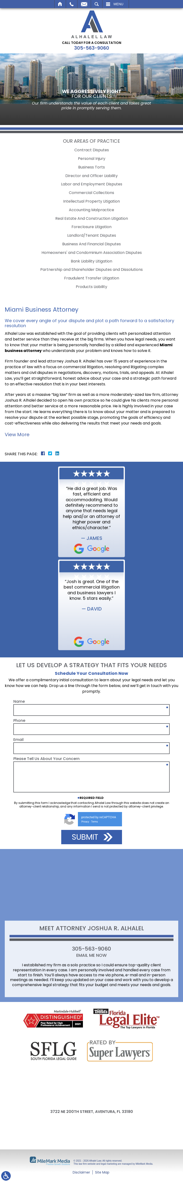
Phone (19, 821)
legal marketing (109, 1164)
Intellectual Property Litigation (91, 201)
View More (17, 434)
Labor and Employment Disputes (91, 184)
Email (84, 4)
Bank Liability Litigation (91, 261)
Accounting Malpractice (91, 210)
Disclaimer (81, 1172)
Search (96, 4)
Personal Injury (91, 158)
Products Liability (91, 286)
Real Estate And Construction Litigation (91, 218)
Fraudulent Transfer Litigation (91, 278)
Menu (118, 4)
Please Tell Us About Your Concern (46, 859)
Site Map (102, 1172)
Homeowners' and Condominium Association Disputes (91, 252)
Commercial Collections (91, 192)
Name (19, 802)
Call (71, 4)
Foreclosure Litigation (91, 227)
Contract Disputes (91, 150)
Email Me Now (91, 998)
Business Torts (91, 167)
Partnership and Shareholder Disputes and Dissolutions (91, 269)
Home (60, 4)
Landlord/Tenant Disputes (91, 235)
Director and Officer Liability (91, 175)
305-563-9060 (91, 48)
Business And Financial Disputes (91, 244)
